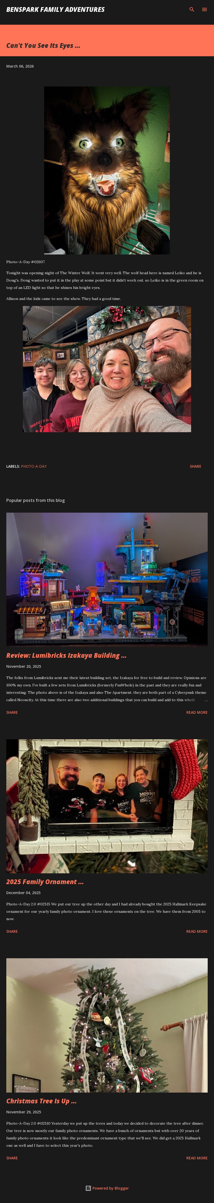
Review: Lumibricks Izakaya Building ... (66, 655)
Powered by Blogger (107, 1188)
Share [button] (195, 466)
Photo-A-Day (34, 466)
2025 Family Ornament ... (45, 881)
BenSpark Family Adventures (55, 9)
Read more (197, 712)
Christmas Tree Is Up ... (41, 1101)
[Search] (192, 9)
